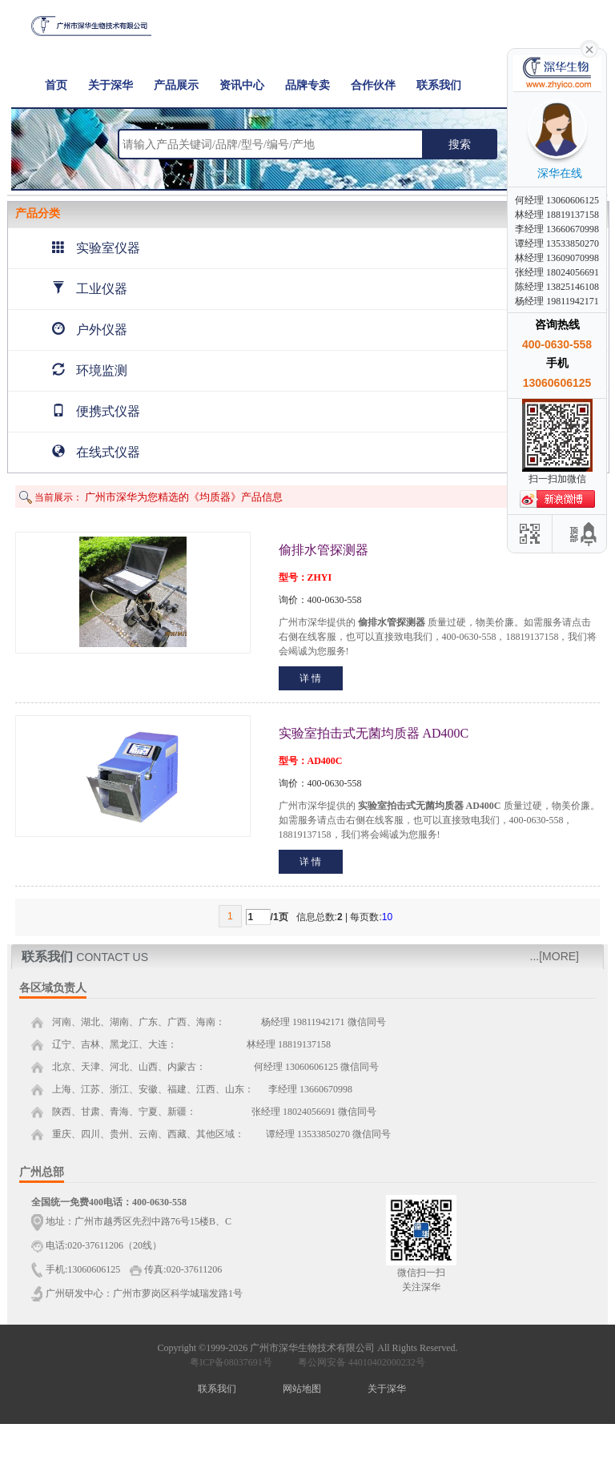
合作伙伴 (373, 85)
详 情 (310, 678)
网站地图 (302, 1388)
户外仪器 (89, 329)
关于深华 (110, 85)
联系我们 (438, 85)
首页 (56, 85)
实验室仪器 (96, 248)
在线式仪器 (96, 452)
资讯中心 (241, 85)
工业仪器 (89, 289)
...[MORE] (554, 956)
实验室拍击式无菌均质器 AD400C (374, 733)
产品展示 (176, 85)
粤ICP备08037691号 (231, 1362)
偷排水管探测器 (323, 550)
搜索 (459, 144)
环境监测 (89, 370)
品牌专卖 (307, 85)
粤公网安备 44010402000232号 (358, 1362)
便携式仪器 (96, 411)
